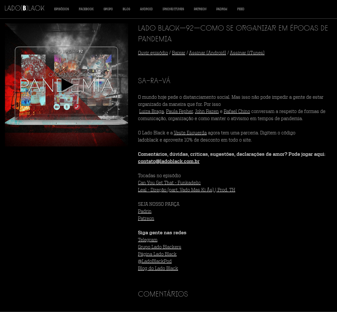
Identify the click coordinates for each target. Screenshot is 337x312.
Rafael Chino (237, 111)
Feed (240, 9)
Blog (126, 9)
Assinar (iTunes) (247, 53)
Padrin (145, 211)
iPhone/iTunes (173, 9)
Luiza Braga (151, 111)
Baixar (178, 53)
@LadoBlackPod (155, 261)
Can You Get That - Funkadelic (169, 183)
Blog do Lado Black (158, 268)
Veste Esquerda (190, 133)
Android (146, 9)
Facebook (86, 9)
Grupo (108, 9)
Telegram (147, 240)
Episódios (61, 9)
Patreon (200, 9)
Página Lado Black (157, 254)
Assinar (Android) (207, 53)
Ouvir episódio (153, 53)
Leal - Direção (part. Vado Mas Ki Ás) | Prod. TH (186, 190)
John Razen (207, 111)
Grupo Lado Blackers (159, 247)
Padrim (221, 9)
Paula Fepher (179, 111)
